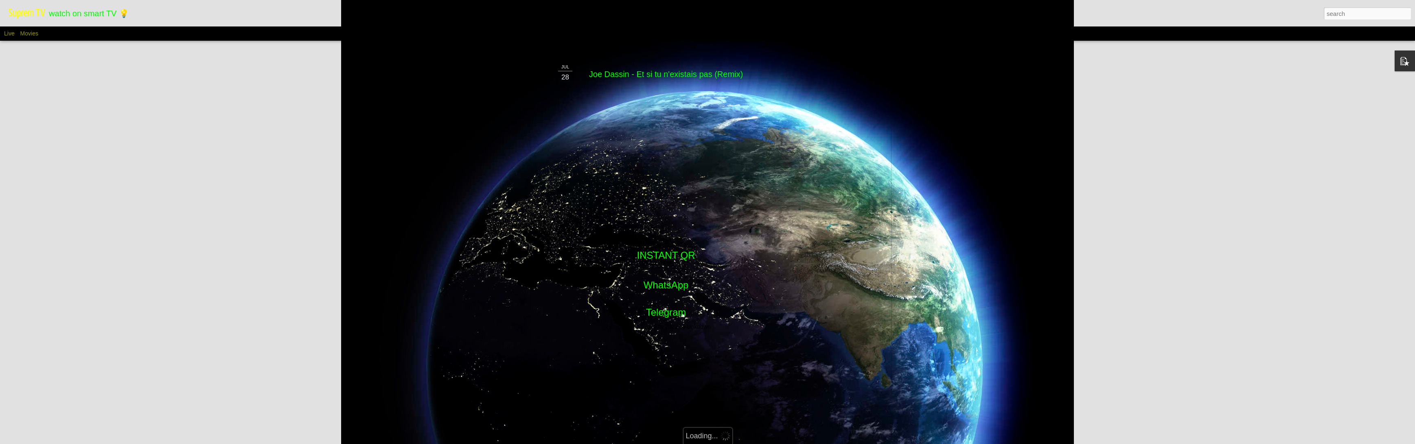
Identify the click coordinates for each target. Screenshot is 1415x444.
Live (9, 33)
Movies (29, 33)
